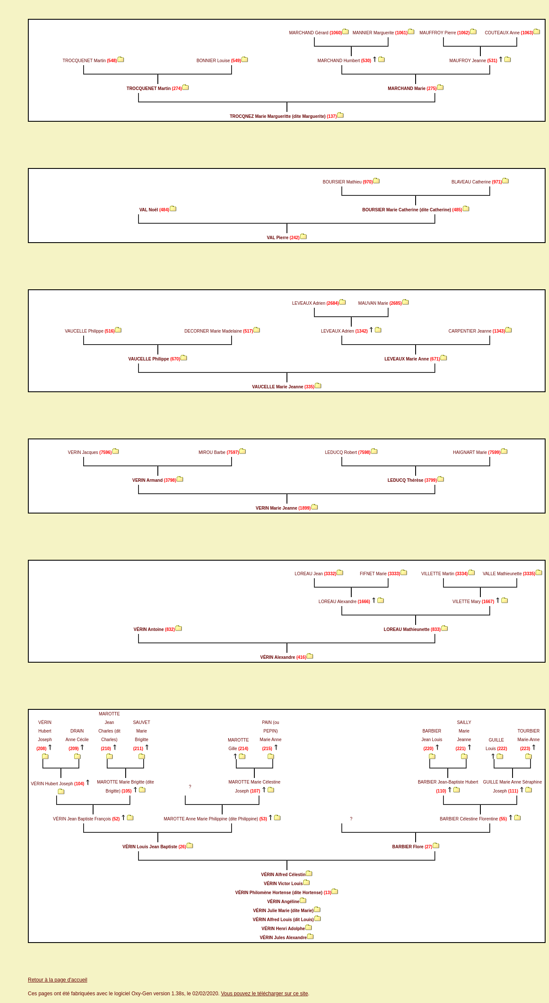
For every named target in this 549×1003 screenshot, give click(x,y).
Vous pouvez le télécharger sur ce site (264, 994)
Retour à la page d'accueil (57, 980)
